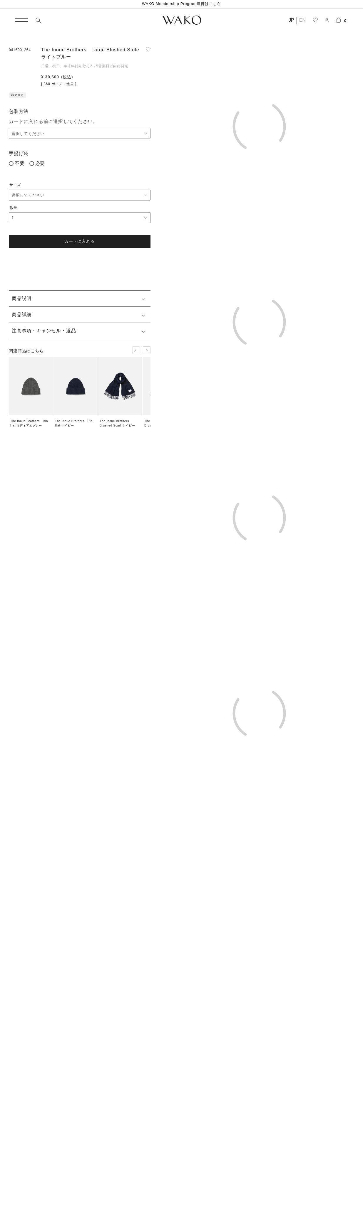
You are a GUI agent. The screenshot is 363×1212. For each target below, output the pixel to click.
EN (302, 20)
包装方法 (19, 111)
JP (291, 20)
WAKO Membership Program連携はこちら (181, 3)
